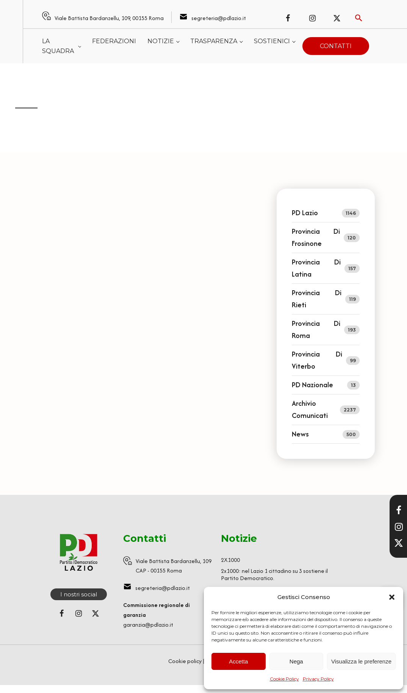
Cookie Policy (284, 679)
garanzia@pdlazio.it (148, 625)
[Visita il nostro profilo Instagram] (398, 526)
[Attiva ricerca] (358, 18)
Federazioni (114, 41)
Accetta (238, 661)
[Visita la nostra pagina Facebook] (398, 510)
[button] (392, 597)
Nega (296, 661)
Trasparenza (213, 41)
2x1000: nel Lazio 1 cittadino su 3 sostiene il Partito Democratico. (274, 574)
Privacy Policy (318, 679)
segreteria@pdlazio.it (218, 18)
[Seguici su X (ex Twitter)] (337, 18)
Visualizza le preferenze (361, 661)
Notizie (160, 41)
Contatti (336, 46)
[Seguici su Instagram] (312, 18)
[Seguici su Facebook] (287, 18)
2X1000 (230, 559)
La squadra (58, 46)
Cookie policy (185, 661)
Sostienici (272, 41)
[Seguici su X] (398, 543)
